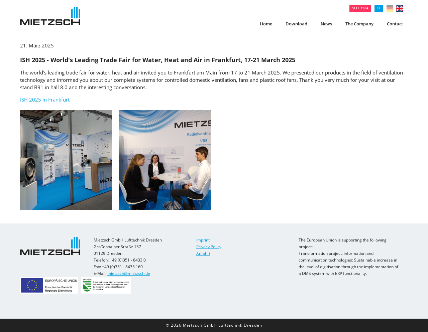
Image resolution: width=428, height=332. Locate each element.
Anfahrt (203, 253)
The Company (359, 24)
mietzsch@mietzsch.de (128, 273)
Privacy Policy (208, 247)
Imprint (203, 240)
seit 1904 (360, 8)
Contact (395, 24)
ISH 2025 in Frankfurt (45, 99)
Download (296, 24)
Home (266, 24)
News (326, 24)
